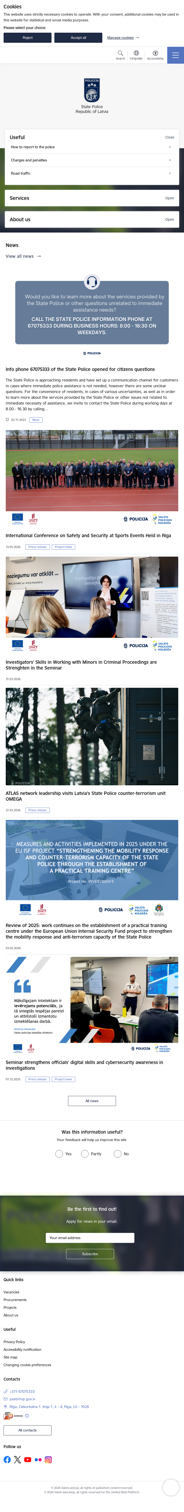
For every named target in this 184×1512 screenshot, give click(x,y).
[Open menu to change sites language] (136, 55)
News (36, 420)
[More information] (27, 1416)
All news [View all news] (92, 1101)
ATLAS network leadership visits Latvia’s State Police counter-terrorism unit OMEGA (86, 796)
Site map (10, 1357)
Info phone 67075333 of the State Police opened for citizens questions (80, 369)
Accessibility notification (22, 1349)
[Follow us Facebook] (7, 1459)
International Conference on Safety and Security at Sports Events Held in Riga (88, 535)
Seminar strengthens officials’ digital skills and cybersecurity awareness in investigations (84, 1065)
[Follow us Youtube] (27, 1459)
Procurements (15, 1299)
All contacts (27, 1430)
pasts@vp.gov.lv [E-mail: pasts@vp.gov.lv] (22, 1399)
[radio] (63, 1154)
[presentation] (92, 1177)
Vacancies (11, 1292)
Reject (28, 37)
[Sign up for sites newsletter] (90, 1254)
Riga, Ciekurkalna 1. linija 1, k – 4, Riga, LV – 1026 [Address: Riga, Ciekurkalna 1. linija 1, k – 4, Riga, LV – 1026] (49, 1406)
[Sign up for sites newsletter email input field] (90, 1238)
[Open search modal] (120, 56)
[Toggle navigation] (175, 55)
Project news (63, 547)
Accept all (78, 37)
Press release (38, 547)
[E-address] (13, 1416)
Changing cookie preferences (27, 1365)
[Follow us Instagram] (48, 1459)
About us (11, 1315)
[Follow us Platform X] (17, 1459)
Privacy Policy (14, 1342)
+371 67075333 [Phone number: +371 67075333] (22, 1391)
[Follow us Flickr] (38, 1459)
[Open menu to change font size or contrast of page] (155, 56)
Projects (10, 1307)
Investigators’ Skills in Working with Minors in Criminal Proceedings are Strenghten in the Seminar (81, 665)
